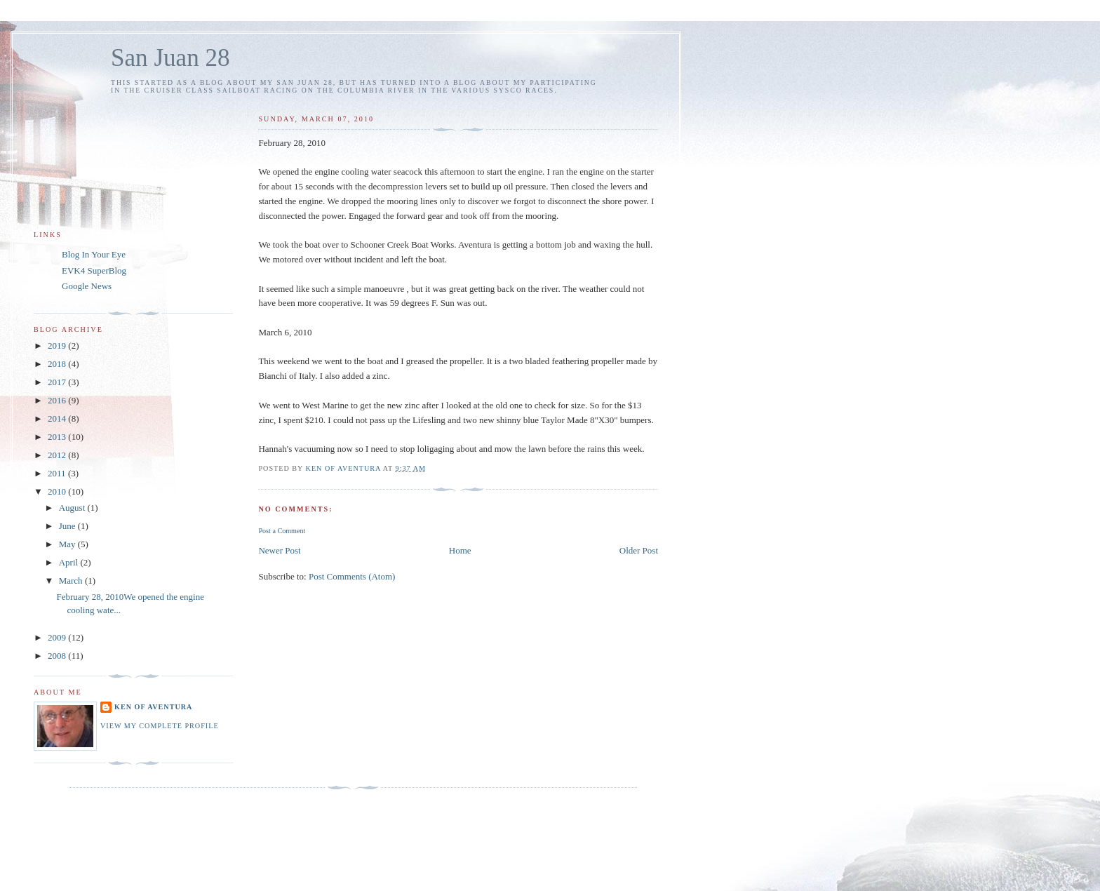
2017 (58, 382)
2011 (58, 473)
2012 (58, 455)
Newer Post (279, 550)
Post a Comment (281, 531)
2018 (58, 364)
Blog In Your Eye (94, 254)
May (68, 544)
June (68, 526)
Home (460, 550)
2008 (58, 655)
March (72, 580)
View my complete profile (159, 726)
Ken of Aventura (153, 707)
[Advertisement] (353, 817)
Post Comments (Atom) (352, 576)
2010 (58, 491)
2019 (58, 345)
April (70, 562)
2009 (58, 637)
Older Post (638, 550)
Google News (87, 286)
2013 (58, 436)
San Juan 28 (170, 58)
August (73, 507)
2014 (58, 418)
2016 (58, 400)
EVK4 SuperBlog (94, 270)
